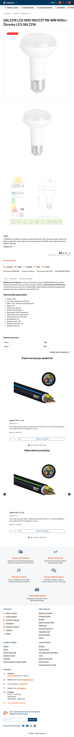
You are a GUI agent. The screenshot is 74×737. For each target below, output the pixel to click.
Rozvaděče (10, 623)
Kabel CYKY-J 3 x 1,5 (17, 420)
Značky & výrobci (9, 655)
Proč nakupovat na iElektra (48, 652)
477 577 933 (11, 676)
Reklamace (43, 625)
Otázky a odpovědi (9, 652)
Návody (6, 646)
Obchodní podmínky (46, 628)
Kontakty (42, 646)
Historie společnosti (46, 659)
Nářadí (8, 633)
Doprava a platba (45, 616)
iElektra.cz (8, 13)
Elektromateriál (11, 616)
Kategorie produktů (45, 613)
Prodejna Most (44, 649)
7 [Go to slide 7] (42, 445)
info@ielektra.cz (27, 679)
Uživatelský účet (44, 631)
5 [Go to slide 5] (38, 445)
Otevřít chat (23, 684)
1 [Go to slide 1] (28, 445)
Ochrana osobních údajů (47, 665)
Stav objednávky (44, 635)
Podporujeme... (44, 662)
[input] (14, 439)
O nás (41, 655)
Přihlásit (32, 719)
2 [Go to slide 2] (31, 445)
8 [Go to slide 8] (45, 445)
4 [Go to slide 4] (35, 445)
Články (41, 638)
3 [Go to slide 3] (33, 445)
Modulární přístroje (12, 627)
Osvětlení (9, 630)
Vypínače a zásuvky (12, 620)
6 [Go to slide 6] (40, 445)
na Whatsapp (21, 688)
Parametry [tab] (13, 278)
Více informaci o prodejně (16, 703)
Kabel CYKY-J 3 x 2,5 (17, 512)
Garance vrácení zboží (46, 622)
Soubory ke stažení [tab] (25, 278)
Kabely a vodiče (11, 613)
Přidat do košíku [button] (42, 439)
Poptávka (6, 659)
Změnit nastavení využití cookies (14, 662)
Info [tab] (6, 278)
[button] (52, 2)
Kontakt (41, 619)
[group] (37, 402)
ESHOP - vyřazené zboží (21, 13)
